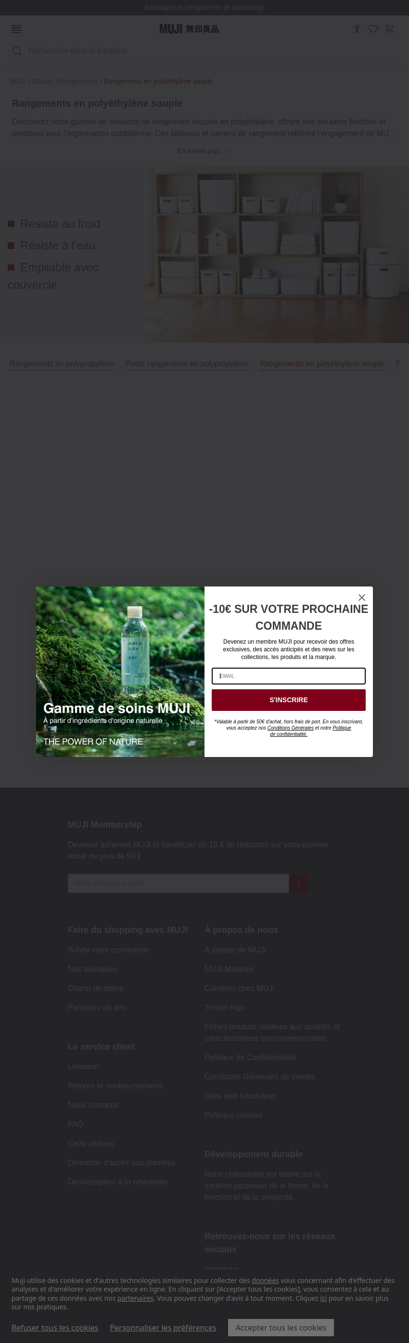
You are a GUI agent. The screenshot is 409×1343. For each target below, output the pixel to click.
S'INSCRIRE (288, 700)
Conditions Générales (291, 728)
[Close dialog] (362, 597)
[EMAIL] (289, 676)
